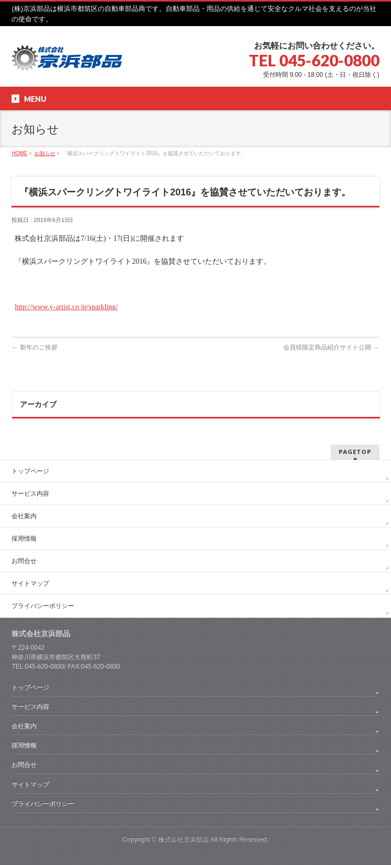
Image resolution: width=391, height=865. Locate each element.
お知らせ (44, 153)
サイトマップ (30, 583)
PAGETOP (355, 451)
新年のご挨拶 (34, 347)
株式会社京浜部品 (183, 839)
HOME (19, 153)
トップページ (30, 471)
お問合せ (24, 561)
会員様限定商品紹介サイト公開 (331, 347)
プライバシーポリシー (43, 606)
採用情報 (24, 538)
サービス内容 (30, 493)
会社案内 (24, 516)
